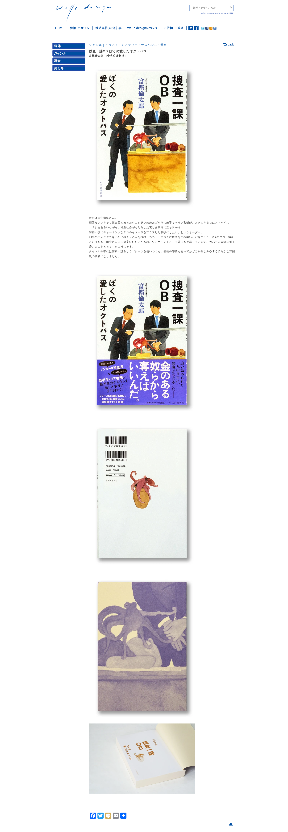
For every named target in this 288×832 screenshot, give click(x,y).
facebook (196, 28)
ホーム (59, 28)
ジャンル (69, 54)
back (228, 45)
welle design (83, 12)
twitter (190, 28)
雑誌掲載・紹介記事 (108, 28)
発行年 (69, 69)
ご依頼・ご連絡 (174, 28)
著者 (69, 61)
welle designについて (142, 28)
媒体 (69, 46)
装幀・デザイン (80, 28)
